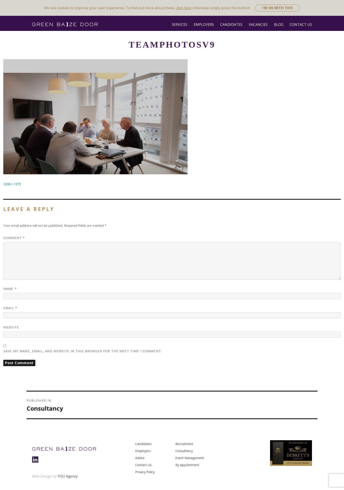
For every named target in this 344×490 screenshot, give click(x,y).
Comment (14, 237)
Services (179, 24)
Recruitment (184, 444)
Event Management (189, 458)
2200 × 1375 (12, 184)
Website (11, 327)
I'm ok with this (277, 7)
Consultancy (184, 451)
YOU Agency (68, 476)
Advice (140, 458)
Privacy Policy (145, 472)
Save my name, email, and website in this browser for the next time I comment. (82, 351)
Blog (278, 24)
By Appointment (187, 465)
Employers (204, 24)
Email (10, 308)
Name (10, 288)
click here (184, 7)
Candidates (231, 24)
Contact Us (301, 24)
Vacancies (258, 24)
